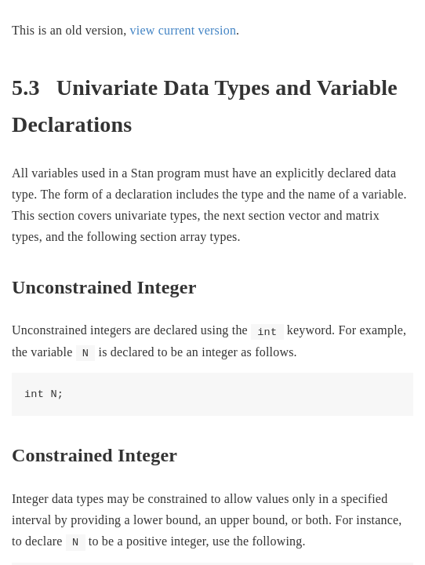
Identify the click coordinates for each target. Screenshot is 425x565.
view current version (183, 30)
